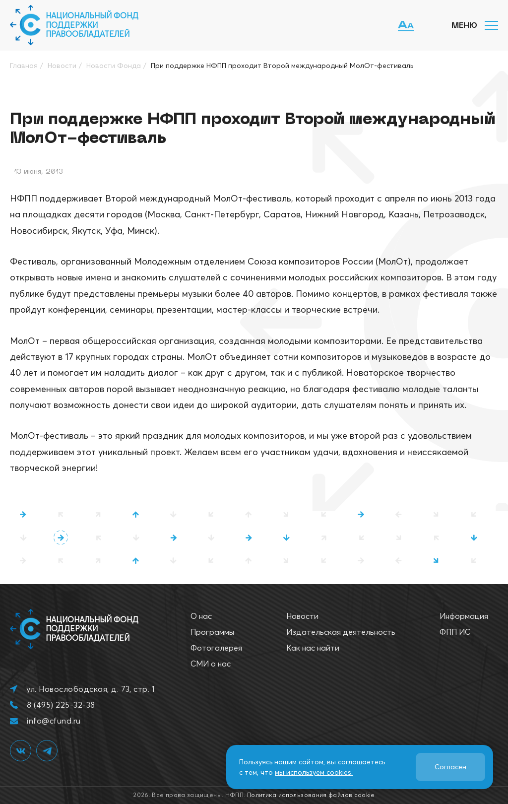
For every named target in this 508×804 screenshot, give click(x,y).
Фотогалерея (216, 648)
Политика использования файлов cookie (311, 795)
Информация (464, 616)
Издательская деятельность (340, 632)
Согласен (450, 766)
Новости (302, 616)
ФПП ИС (455, 632)
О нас (201, 616)
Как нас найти (312, 648)
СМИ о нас (210, 664)
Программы (212, 632)
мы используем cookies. (314, 772)
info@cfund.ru (53, 721)
